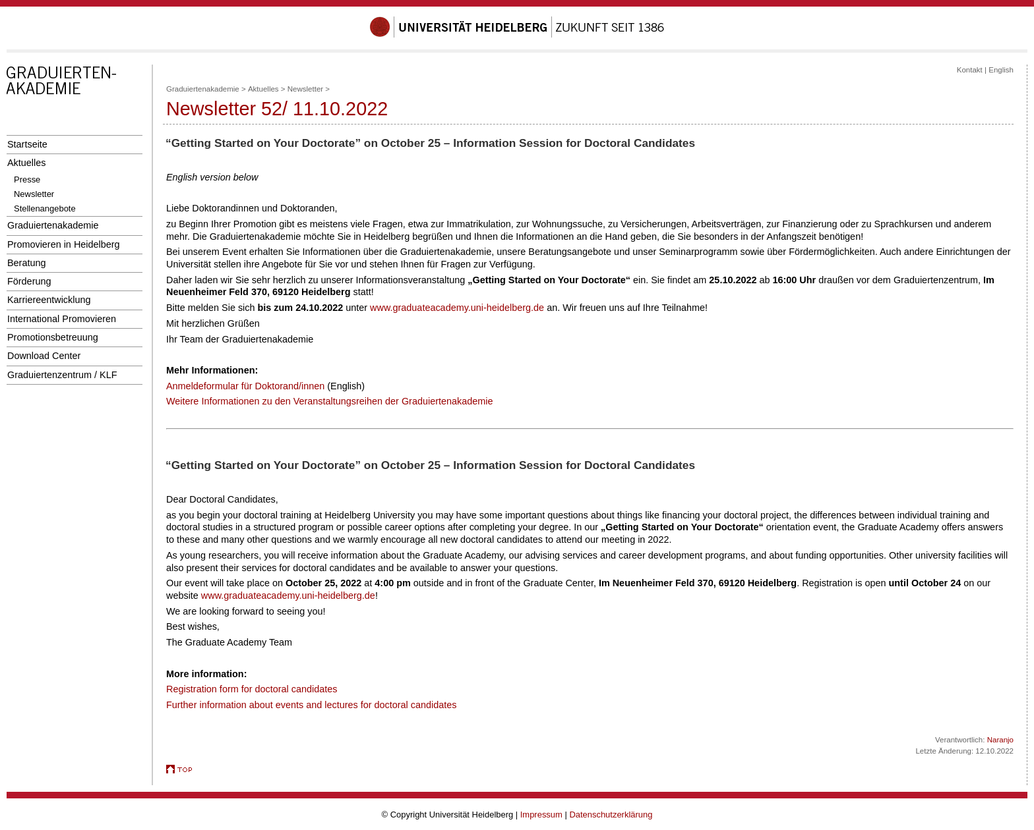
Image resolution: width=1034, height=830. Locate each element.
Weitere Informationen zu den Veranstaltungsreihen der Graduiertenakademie (329, 401)
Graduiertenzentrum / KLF (62, 375)
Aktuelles (26, 162)
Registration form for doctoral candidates (251, 689)
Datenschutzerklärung (610, 814)
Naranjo (1000, 740)
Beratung (26, 263)
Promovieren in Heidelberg (63, 244)
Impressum (541, 814)
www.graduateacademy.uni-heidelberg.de (457, 307)
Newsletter (34, 194)
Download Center (43, 355)
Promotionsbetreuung (52, 337)
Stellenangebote (45, 208)
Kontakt (970, 70)
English (1001, 70)
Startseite (27, 144)
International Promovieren (61, 319)
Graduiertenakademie (53, 225)
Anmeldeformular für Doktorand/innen (245, 386)
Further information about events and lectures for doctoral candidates (311, 705)
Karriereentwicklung (49, 299)
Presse (27, 179)
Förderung (29, 281)
